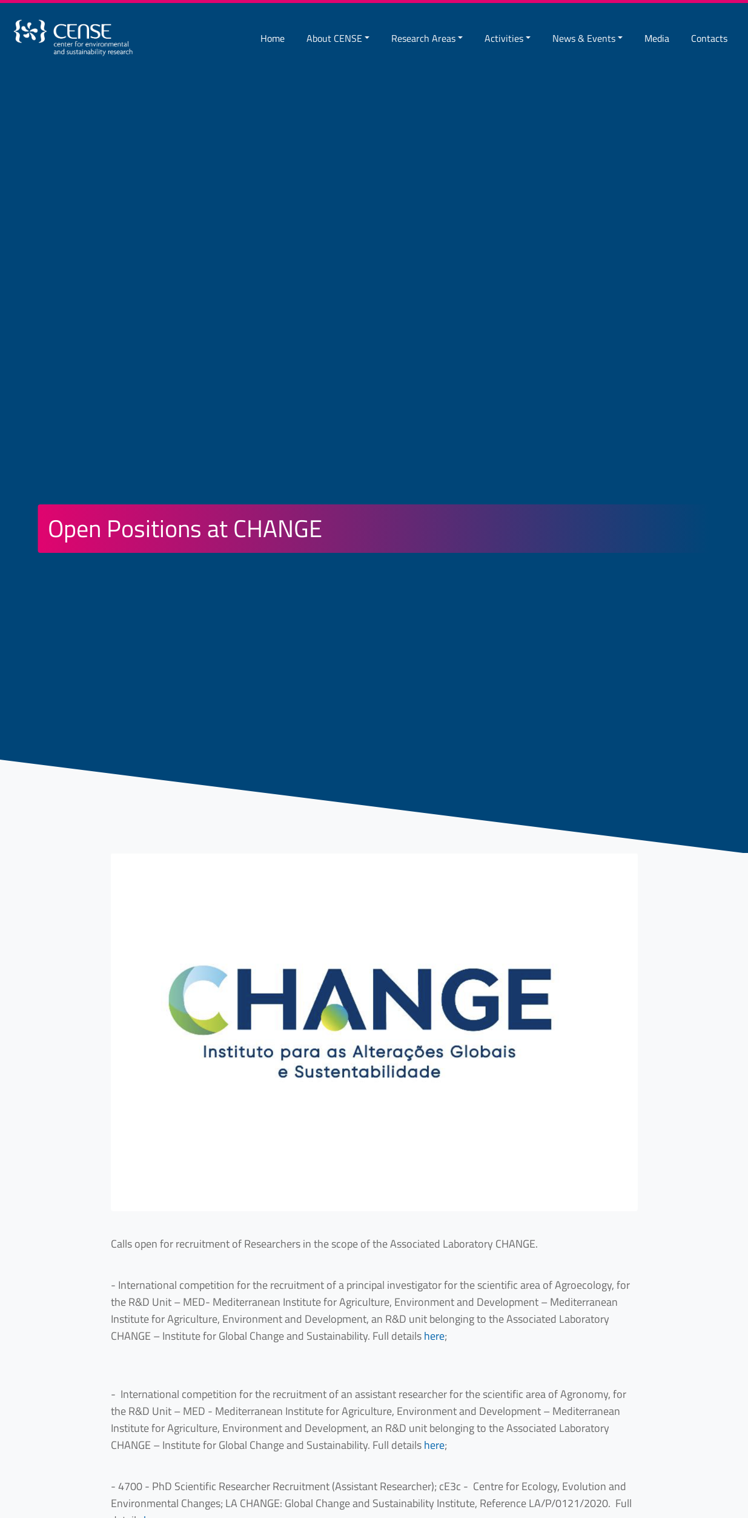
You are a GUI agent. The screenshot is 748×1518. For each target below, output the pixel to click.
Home (272, 38)
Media (656, 38)
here (434, 1336)
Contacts (709, 38)
